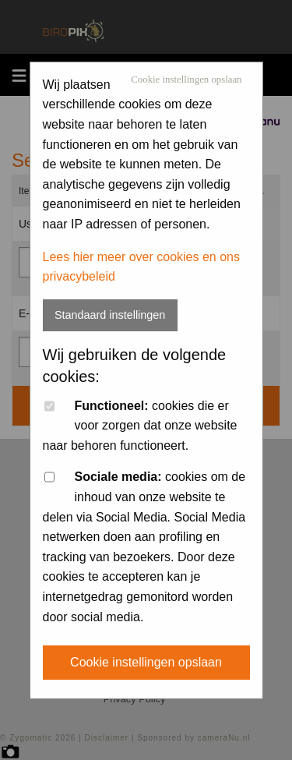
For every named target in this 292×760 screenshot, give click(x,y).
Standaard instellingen (110, 315)
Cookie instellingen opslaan (186, 80)
